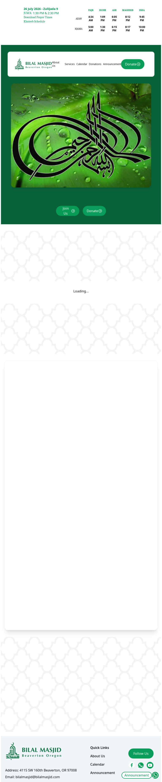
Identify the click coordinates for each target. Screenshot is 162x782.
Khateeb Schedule (34, 21)
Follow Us (136, 725)
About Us (57, 93)
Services (71, 93)
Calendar (82, 93)
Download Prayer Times (38, 17)
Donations (94, 93)
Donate (126, 93)
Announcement (136, 775)
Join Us (67, 227)
